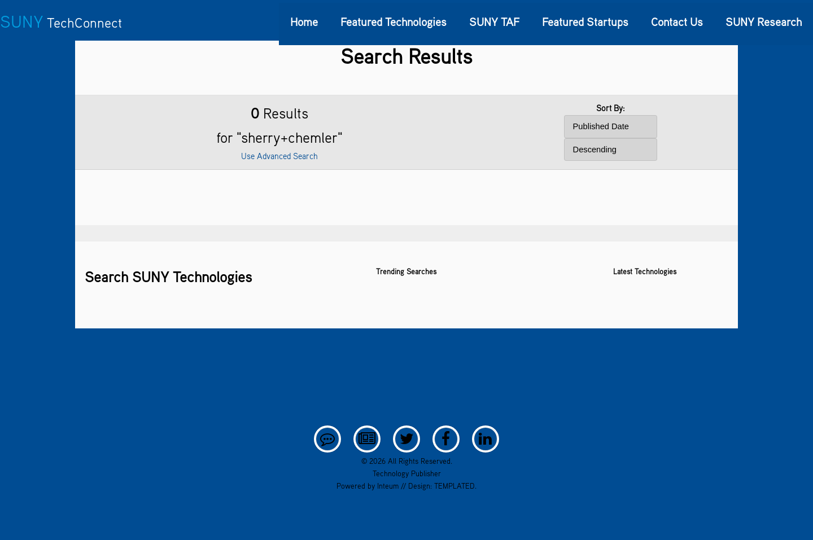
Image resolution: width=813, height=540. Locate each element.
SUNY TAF (494, 21)
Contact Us (677, 21)
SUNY (61, 21)
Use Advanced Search (279, 156)
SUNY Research (763, 21)
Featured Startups (585, 21)
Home (304, 21)
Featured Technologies (393, 21)
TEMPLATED (454, 485)
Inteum (388, 485)
